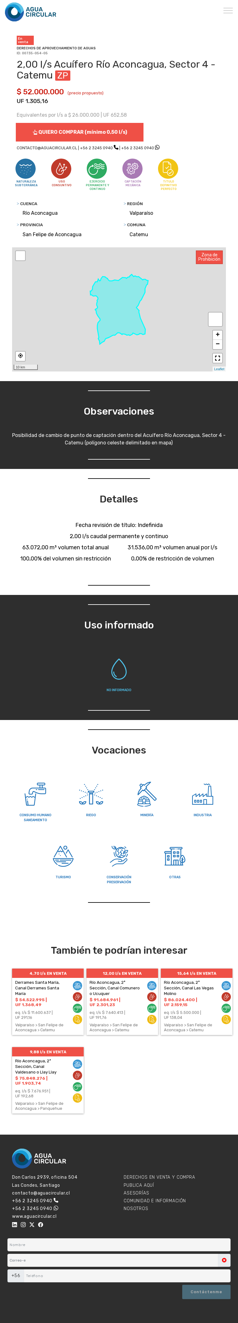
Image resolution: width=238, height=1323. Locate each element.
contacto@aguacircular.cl (41, 1193)
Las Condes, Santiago (36, 1185)
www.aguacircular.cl (34, 1216)
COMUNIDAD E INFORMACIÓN (155, 1201)
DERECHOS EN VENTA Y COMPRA (159, 1177)
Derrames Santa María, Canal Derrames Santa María (37, 988)
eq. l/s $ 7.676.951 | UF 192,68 (32, 1093)
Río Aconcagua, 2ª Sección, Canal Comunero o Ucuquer (115, 988)
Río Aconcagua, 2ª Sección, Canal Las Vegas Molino (189, 988)
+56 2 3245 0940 (96, 148)
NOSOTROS (136, 1208)
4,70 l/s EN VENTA (48, 973)
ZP (62, 75)
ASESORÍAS (136, 1193)
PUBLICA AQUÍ (139, 1185)
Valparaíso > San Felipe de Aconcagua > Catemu (39, 1027)
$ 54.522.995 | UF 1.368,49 (31, 1002)
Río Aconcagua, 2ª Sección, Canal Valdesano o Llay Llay (35, 1066)
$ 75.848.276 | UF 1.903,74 (31, 1081)
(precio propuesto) (86, 93)
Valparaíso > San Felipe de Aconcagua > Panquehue (39, 1106)
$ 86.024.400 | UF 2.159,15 (180, 1002)
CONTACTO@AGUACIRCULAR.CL (47, 148)
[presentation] (37, 1292)
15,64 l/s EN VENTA (196, 973)
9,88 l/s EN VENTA (48, 1052)
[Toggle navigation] (228, 10)
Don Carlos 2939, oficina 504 (44, 1177)
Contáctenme (206, 1291)
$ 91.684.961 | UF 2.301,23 (105, 1002)
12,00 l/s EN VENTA (122, 973)
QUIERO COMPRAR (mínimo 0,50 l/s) (80, 132)
